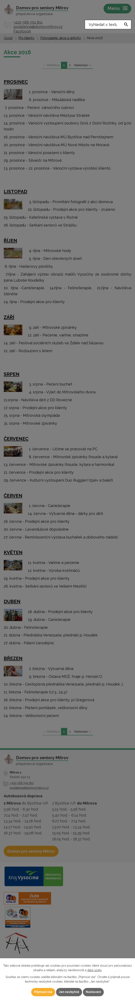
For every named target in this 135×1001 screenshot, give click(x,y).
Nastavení (93, 992)
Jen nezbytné (69, 992)
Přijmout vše (43, 992)
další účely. (94, 970)
